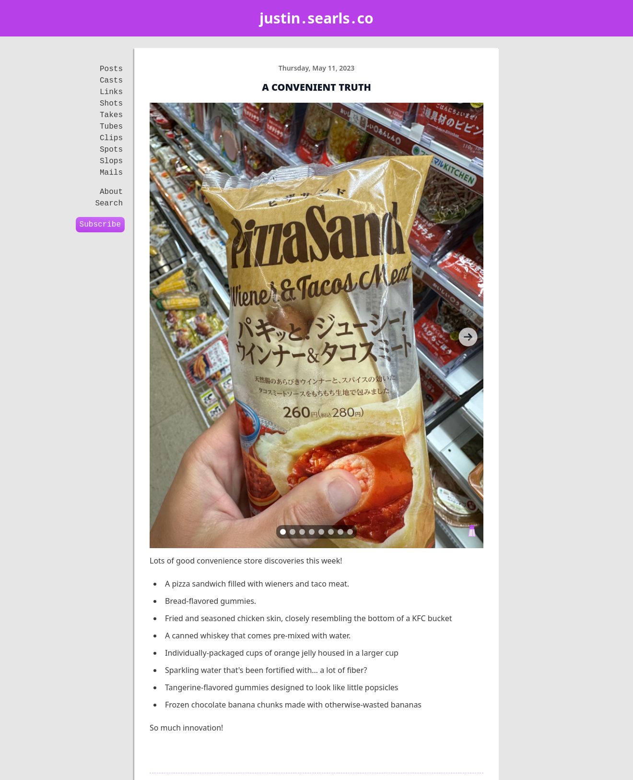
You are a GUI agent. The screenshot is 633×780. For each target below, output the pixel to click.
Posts (111, 69)
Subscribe (100, 224)
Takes (111, 115)
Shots (111, 103)
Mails (111, 172)
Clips (111, 138)
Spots (111, 149)
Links (111, 92)
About (111, 192)
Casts (111, 80)
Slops (111, 161)
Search (109, 203)
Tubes (111, 126)
